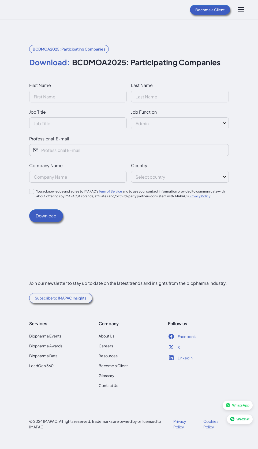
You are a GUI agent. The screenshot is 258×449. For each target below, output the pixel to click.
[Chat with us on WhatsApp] (238, 405)
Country (139, 165)
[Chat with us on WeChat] (240, 419)
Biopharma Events (45, 335)
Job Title (37, 112)
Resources (108, 355)
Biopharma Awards (45, 345)
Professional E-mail (49, 138)
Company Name (46, 165)
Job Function (144, 112)
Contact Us (108, 385)
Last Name (142, 85)
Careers (106, 345)
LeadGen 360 (41, 365)
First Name (40, 85)
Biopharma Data (43, 355)
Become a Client (210, 9)
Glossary (106, 375)
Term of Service (110, 191)
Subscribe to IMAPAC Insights (61, 298)
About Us (106, 335)
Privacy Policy (199, 196)
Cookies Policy (210, 424)
